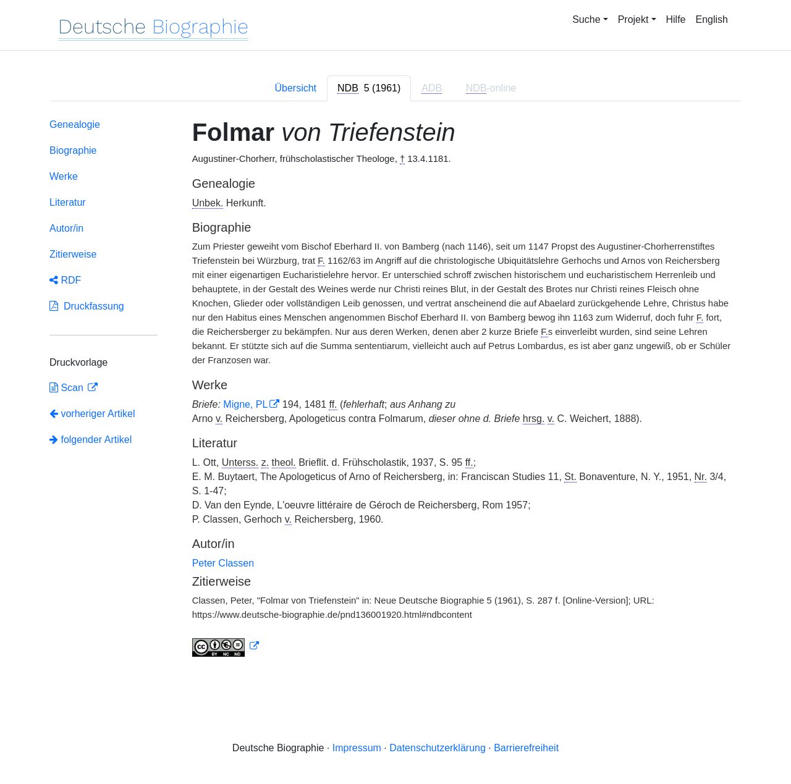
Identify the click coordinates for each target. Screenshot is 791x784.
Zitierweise (72, 254)
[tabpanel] (395, 390)
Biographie (73, 150)
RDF (65, 280)
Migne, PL (245, 404)
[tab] (369, 88)
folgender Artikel (90, 439)
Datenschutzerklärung (437, 748)
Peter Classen (223, 563)
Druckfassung (86, 306)
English (712, 19)
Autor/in (66, 228)
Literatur (67, 202)
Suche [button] (586, 19)
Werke (63, 176)
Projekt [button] (633, 19)
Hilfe (676, 19)
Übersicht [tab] (295, 88)
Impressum (356, 748)
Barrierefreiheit (526, 748)
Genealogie (74, 124)
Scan (67, 387)
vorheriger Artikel (92, 413)
